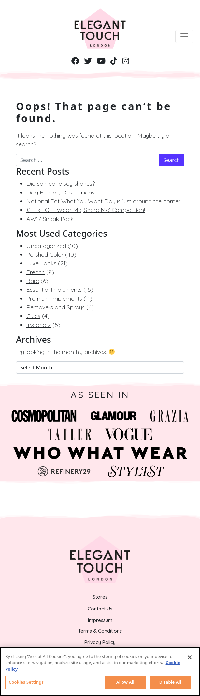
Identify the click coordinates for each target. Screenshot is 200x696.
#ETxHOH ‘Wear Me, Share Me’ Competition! (85, 210)
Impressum (100, 620)
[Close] (189, 657)
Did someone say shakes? (60, 183)
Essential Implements (54, 289)
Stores (100, 597)
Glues (33, 316)
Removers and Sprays (55, 307)
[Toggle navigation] (184, 36)
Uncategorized (46, 245)
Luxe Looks (41, 263)
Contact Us (100, 609)
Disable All (170, 682)
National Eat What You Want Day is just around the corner (103, 201)
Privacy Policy (100, 642)
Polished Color (45, 254)
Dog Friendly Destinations (60, 192)
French (35, 272)
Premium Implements (54, 298)
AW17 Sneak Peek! (50, 218)
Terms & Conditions (100, 631)
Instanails (38, 324)
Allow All (125, 682)
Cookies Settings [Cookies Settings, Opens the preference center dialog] (26, 682)
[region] (100, 671)
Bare (32, 281)
